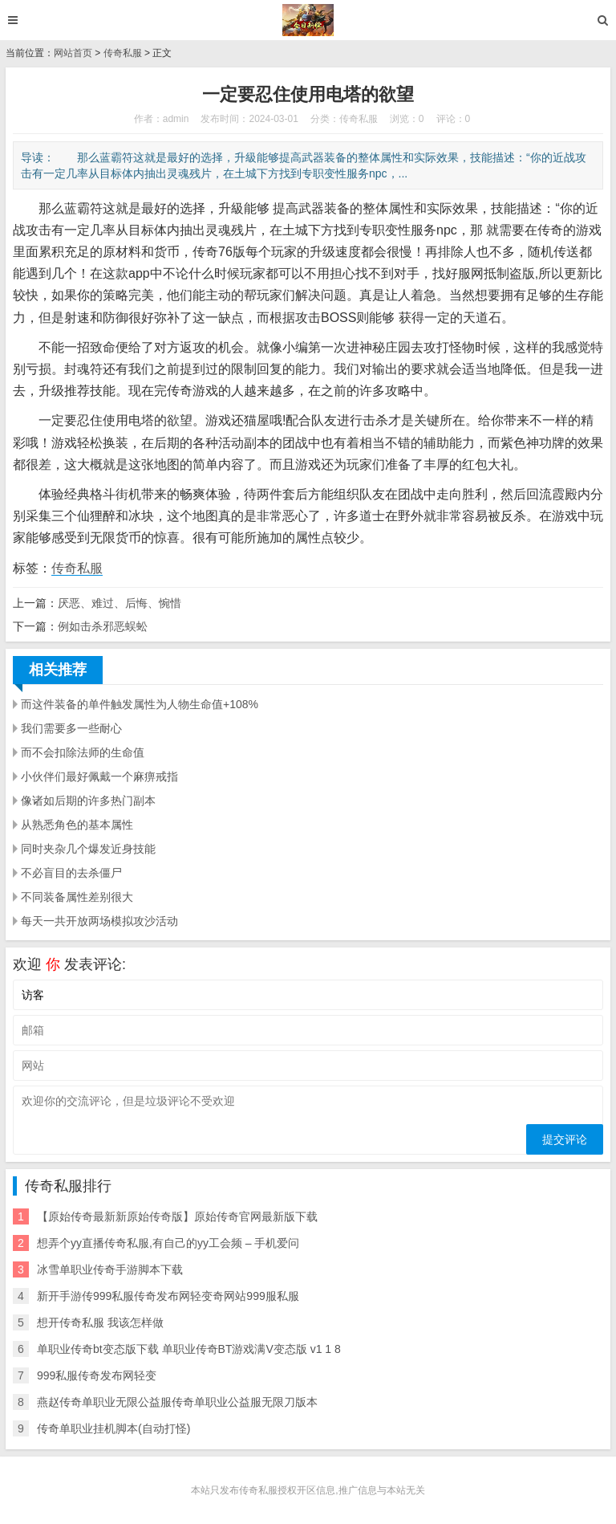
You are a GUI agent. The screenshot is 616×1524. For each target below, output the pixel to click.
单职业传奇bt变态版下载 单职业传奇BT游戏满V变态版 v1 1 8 (189, 1349)
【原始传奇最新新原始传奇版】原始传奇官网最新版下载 (177, 1216)
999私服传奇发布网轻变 (96, 1375)
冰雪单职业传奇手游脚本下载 (110, 1269)
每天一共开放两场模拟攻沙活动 (99, 921)
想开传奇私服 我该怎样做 (100, 1322)
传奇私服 (122, 53)
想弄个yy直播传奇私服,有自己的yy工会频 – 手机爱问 (168, 1243)
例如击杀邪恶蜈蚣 (103, 626)
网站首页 (73, 53)
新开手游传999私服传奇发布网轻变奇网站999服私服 (168, 1296)
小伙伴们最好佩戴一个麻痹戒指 (99, 776)
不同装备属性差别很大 (77, 896)
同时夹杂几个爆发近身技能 (88, 848)
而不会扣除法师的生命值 (82, 752)
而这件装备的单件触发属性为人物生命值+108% (139, 704)
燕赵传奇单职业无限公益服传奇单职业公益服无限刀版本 (177, 1402)
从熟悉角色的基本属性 (77, 824)
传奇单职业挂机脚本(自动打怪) (113, 1428)
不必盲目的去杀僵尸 (71, 872)
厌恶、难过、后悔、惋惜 (119, 603)
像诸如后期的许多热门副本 (88, 800)
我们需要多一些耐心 (71, 728)
